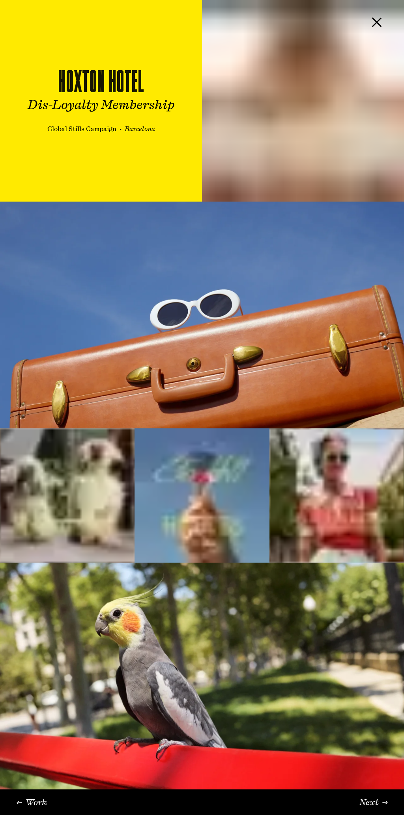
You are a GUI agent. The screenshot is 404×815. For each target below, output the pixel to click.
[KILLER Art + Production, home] (24, 22)
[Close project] (377, 22)
